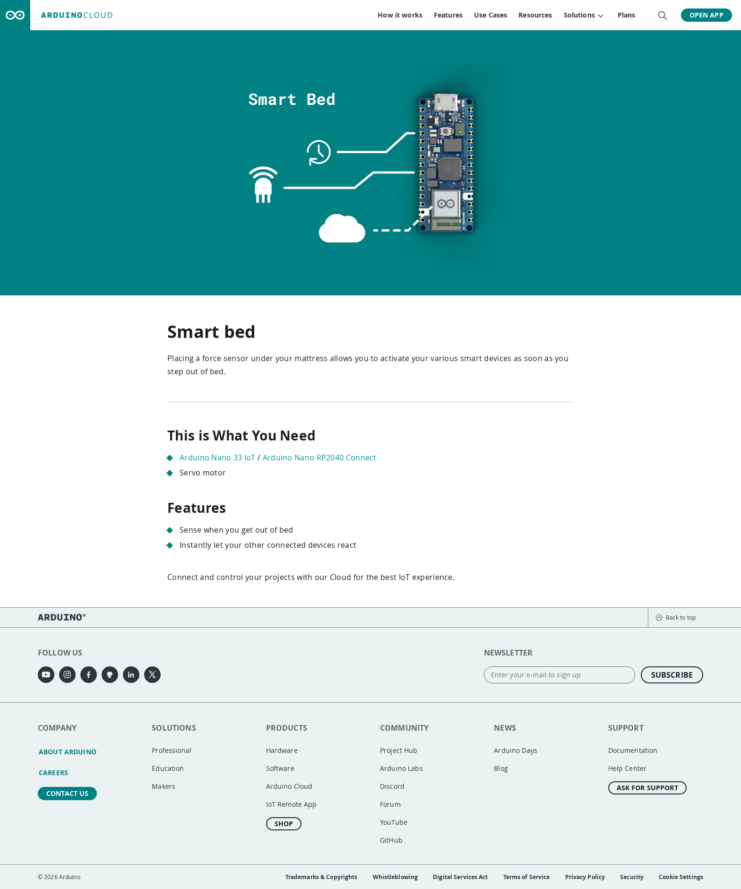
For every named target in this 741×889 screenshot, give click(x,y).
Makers (163, 786)
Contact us (67, 793)
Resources (535, 14)
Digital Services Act (460, 877)
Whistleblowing (395, 877)
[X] (152, 674)
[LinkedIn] (131, 674)
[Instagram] (67, 674)
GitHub (391, 840)
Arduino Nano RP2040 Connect (320, 457)
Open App (706, 14)
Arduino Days (515, 750)
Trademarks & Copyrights (321, 877)
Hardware (282, 750)
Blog (501, 768)
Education (168, 768)
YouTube (393, 822)
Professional (171, 750)
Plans (626, 14)
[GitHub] (110, 674)
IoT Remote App (291, 804)
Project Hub (399, 750)
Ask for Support (647, 787)
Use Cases (490, 14)
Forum (390, 804)
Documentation (633, 750)
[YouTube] (46, 674)
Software (280, 768)
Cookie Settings (681, 877)
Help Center (627, 768)
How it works (400, 14)
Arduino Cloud (289, 786)
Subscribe (672, 675)
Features (447, 14)
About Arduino (67, 751)
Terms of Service (526, 877)
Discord (392, 786)
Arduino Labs (401, 768)
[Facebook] (88, 674)
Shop (284, 823)
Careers (53, 772)
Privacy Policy (585, 877)
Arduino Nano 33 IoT (218, 457)
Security (632, 877)
